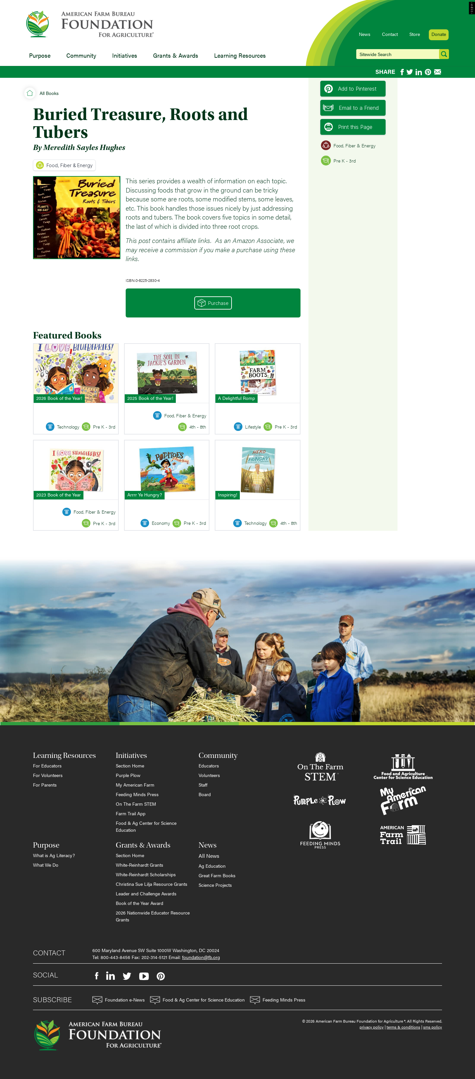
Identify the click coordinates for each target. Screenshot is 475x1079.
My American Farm (135, 784)
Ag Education (212, 865)
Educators (209, 765)
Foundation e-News (118, 1000)
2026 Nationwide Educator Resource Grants (153, 916)
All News (209, 855)
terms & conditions (403, 1027)
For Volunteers (48, 775)
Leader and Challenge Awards (146, 893)
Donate (438, 34)
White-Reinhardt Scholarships (146, 874)
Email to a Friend (351, 108)
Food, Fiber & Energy (64, 165)
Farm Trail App (130, 813)
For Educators (47, 765)
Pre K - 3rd (338, 160)
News (364, 34)
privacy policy (372, 1027)
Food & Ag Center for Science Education (146, 826)
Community (81, 55)
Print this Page (348, 127)
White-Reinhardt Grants (139, 864)
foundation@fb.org (201, 957)
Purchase (213, 303)
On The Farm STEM (136, 803)
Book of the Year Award (139, 903)
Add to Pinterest (350, 88)
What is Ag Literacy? (54, 855)
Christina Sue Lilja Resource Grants (151, 884)
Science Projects (215, 885)
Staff (203, 784)
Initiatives (124, 55)
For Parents (45, 784)
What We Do (45, 864)
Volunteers (209, 775)
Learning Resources (240, 55)
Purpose (39, 55)
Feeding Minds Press (137, 794)
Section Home (130, 765)
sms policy (432, 1027)
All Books (49, 93)
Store (414, 34)
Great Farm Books (217, 875)
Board (205, 794)
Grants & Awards (175, 55)
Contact (390, 34)
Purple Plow (128, 775)
